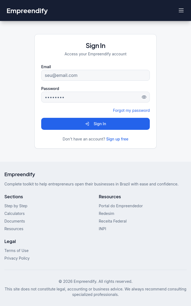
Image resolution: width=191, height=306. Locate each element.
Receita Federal (113, 221)
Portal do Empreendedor (121, 205)
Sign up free (117, 139)
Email (46, 66)
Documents (14, 221)
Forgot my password (131, 110)
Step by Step (15, 205)
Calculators (14, 213)
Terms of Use (16, 250)
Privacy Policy (17, 258)
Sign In (95, 123)
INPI (102, 228)
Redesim (106, 213)
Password (50, 88)
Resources (13, 228)
